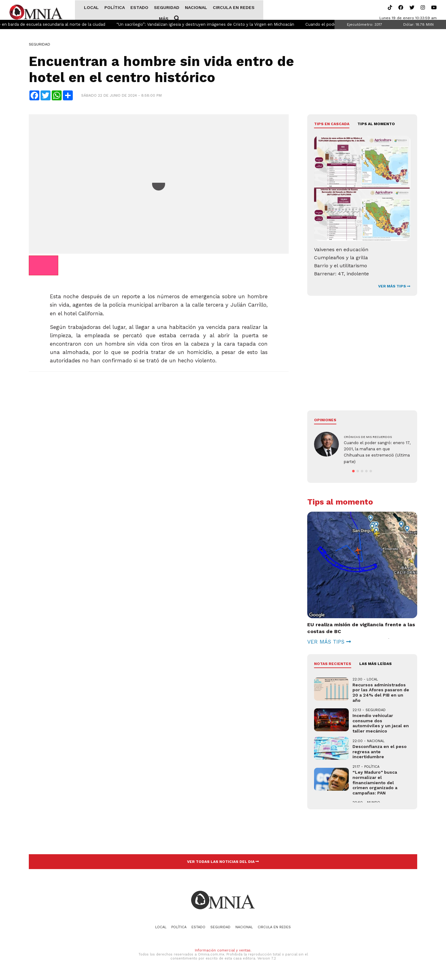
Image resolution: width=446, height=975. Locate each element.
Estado (133, 10)
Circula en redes (227, 10)
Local (85, 10)
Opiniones (325, 420)
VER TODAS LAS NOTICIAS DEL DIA (223, 862)
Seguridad (160, 10)
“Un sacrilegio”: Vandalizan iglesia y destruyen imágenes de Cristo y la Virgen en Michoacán (215, 25)
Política (108, 10)
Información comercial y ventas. (223, 951)
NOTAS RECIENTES (332, 664)
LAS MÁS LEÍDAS (375, 664)
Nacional (190, 10)
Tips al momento (376, 124)
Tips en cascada (331, 124)
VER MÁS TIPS (394, 287)
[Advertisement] (159, 421)
